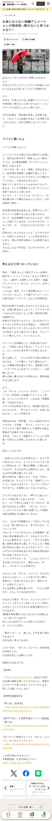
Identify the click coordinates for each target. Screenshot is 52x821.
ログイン (41, 3)
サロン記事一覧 (9, 15)
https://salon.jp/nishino (18, 677)
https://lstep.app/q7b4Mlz (17, 763)
